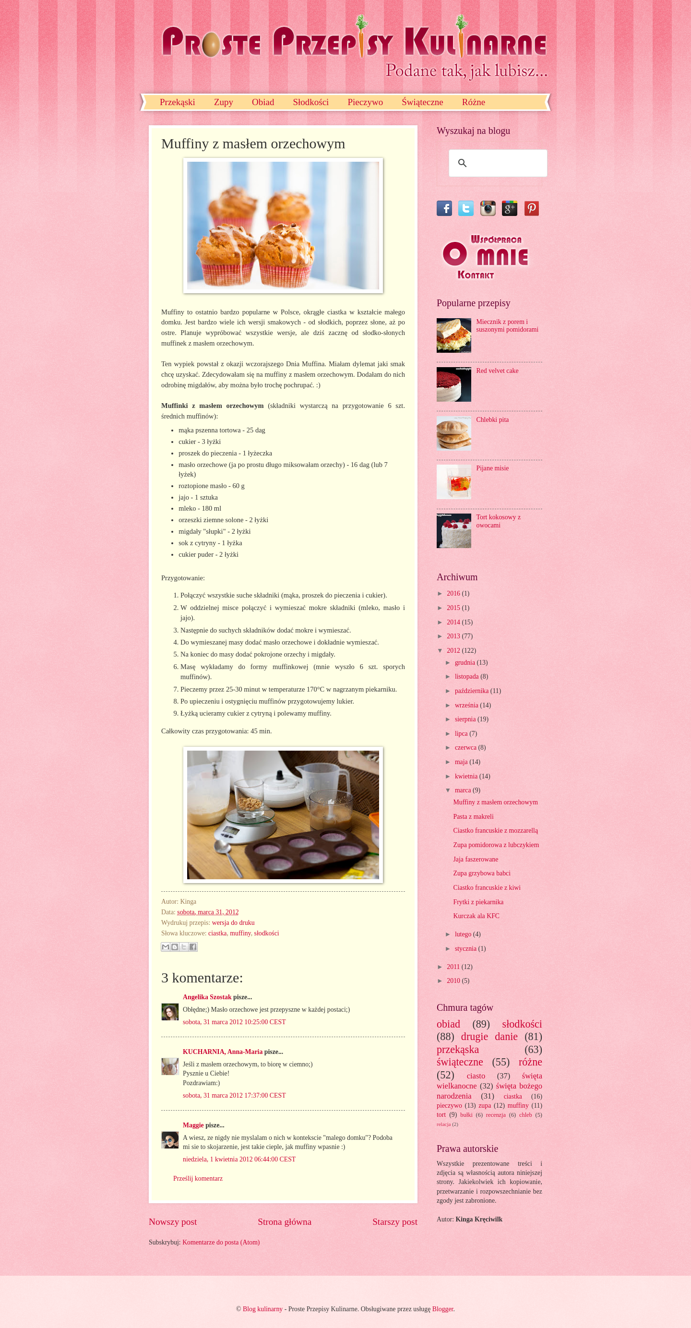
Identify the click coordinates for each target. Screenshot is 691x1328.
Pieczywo (365, 102)
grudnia (466, 662)
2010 (454, 980)
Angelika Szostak (207, 997)
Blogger (442, 1309)
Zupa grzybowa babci (482, 873)
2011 (454, 966)
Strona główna (284, 1222)
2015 (454, 607)
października (472, 690)
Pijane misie (493, 468)
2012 (454, 650)
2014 (454, 622)
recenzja (496, 1115)
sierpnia (466, 719)
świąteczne (460, 1062)
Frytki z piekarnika (478, 902)
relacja (444, 1124)
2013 (454, 636)
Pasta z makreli (473, 816)
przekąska (458, 1049)
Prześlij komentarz (198, 1178)
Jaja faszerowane (475, 859)
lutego (464, 934)
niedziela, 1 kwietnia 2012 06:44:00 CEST (239, 1159)
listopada (467, 676)
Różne (474, 102)
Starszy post (394, 1222)
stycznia (466, 948)
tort (441, 1114)
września (467, 705)
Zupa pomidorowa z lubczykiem (496, 845)
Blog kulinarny (263, 1309)
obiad (448, 1024)
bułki (466, 1115)
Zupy (223, 102)
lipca (462, 733)
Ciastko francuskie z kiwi (487, 887)
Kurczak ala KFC (476, 916)
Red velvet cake (498, 370)
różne (530, 1062)
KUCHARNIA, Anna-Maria (222, 1051)
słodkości (266, 933)
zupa (484, 1105)
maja (462, 762)
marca (464, 790)
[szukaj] (496, 163)
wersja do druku (233, 922)
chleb (525, 1115)
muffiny (240, 933)
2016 (454, 593)
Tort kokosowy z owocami (499, 521)
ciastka (217, 933)
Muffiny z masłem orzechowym (495, 802)
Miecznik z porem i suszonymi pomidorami (508, 326)
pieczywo (449, 1105)
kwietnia (467, 776)
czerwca (466, 747)
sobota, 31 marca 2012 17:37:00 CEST (234, 1095)
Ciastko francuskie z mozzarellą (495, 830)
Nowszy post (173, 1222)
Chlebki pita (493, 419)
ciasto (476, 1075)
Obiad (263, 102)
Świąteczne (422, 102)
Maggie (193, 1125)
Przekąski (177, 102)
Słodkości (311, 102)
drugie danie (489, 1036)
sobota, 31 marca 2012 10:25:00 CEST (234, 1022)
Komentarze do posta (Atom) (221, 1242)
